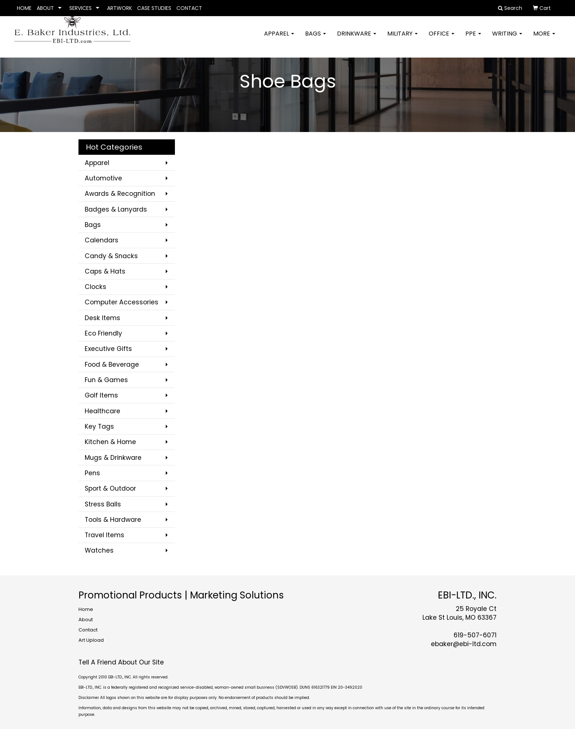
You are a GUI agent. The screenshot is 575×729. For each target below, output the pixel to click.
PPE (473, 38)
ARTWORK (119, 8)
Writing (507, 38)
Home (85, 609)
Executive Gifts (108, 348)
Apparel (279, 38)
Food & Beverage (112, 364)
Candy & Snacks (111, 256)
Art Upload (91, 640)
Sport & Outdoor (110, 488)
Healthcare (102, 411)
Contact (88, 629)
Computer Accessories (121, 302)
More (544, 38)
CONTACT (189, 8)
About (85, 619)
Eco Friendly (103, 333)
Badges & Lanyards (116, 209)
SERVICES (80, 8)
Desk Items (102, 318)
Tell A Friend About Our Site (121, 662)
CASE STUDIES (154, 8)
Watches (99, 550)
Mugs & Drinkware (113, 457)
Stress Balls (103, 504)
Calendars (101, 240)
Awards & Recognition (120, 193)
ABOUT (45, 8)
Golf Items (101, 395)
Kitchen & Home (110, 441)
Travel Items (104, 535)
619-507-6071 (475, 635)
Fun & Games (106, 380)
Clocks (95, 286)
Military (402, 38)
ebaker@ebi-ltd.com (464, 644)
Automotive (103, 178)
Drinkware (356, 38)
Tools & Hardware (113, 519)
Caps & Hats (105, 271)
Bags (315, 38)
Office (441, 38)
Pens (92, 473)
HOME (24, 8)
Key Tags (99, 426)
